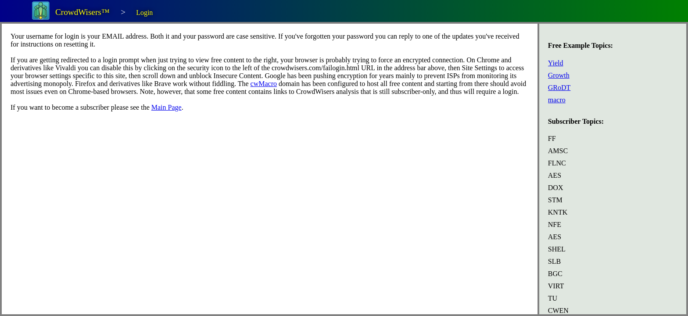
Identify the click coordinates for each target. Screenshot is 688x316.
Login (144, 12)
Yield (555, 63)
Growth (559, 75)
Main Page (166, 107)
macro (557, 100)
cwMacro (264, 83)
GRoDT (559, 87)
